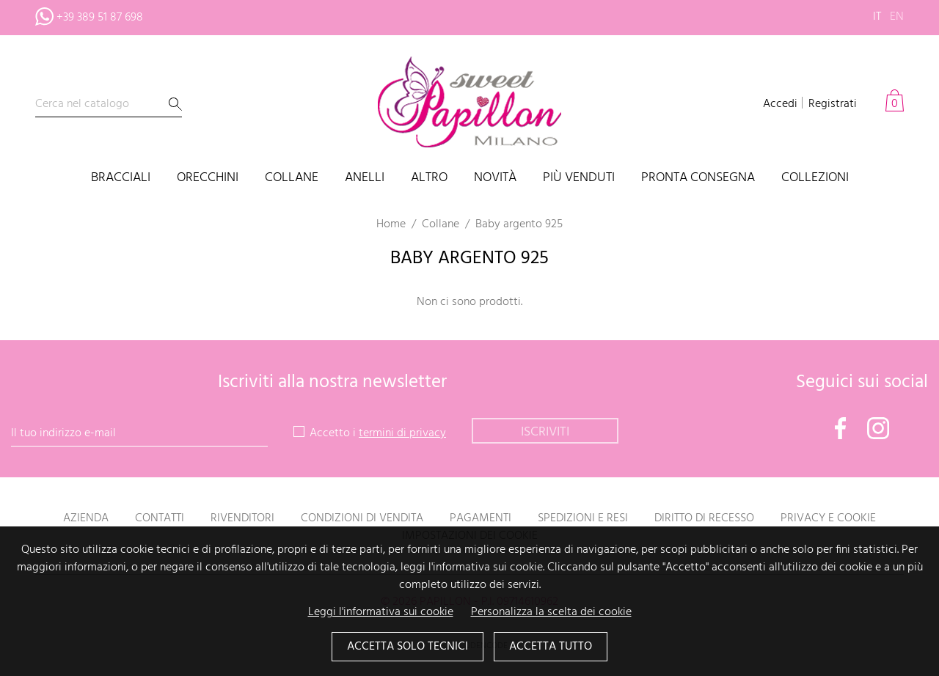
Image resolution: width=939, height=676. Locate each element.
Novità (495, 178)
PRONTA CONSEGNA (698, 178)
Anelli (364, 178)
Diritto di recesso (704, 518)
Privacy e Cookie (828, 518)
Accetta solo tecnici (407, 647)
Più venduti (579, 178)
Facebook (841, 428)
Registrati (832, 104)
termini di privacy (402, 433)
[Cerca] (108, 104)
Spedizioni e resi (583, 518)
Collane (291, 178)
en (897, 16)
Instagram (878, 428)
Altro (429, 178)
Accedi (780, 104)
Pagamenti (480, 518)
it (877, 16)
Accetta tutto (550, 647)
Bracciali (120, 178)
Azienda (86, 518)
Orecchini (207, 178)
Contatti (159, 518)
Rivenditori (242, 518)
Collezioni (815, 178)
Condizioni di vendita (362, 518)
